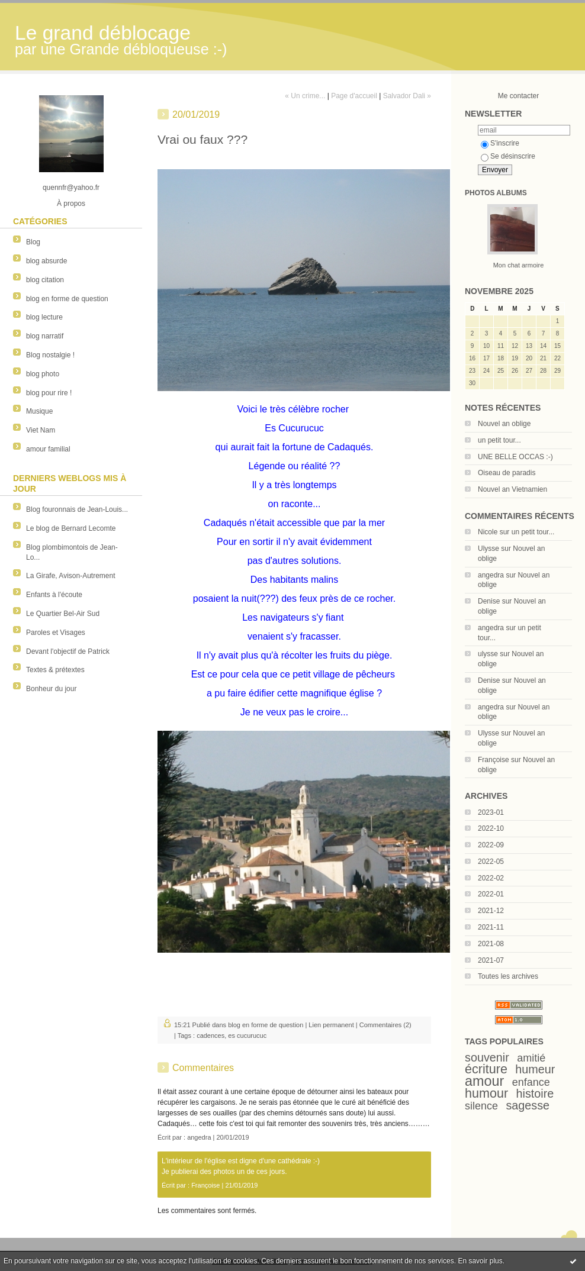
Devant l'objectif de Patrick (68, 651)
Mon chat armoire (518, 265)
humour (486, 1093)
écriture (486, 1069)
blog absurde (46, 261)
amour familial (48, 449)
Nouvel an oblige (504, 424)
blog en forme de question (67, 299)
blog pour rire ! (49, 393)
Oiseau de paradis (506, 473)
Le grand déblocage (103, 33)
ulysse (488, 654)
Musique (39, 411)
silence (481, 1106)
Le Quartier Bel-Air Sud (62, 613)
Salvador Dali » (407, 96)
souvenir (487, 1057)
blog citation (45, 280)
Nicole (487, 532)
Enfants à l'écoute (54, 595)
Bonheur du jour (51, 689)
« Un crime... (305, 96)
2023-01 (491, 812)
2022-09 (491, 845)
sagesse (527, 1105)
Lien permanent (330, 1024)
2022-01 (491, 894)
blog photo (42, 374)
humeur (535, 1069)
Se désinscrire (508, 156)
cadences (210, 1035)
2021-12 (491, 911)
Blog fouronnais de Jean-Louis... (77, 509)
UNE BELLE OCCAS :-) (515, 457)
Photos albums (496, 193)
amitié (531, 1058)
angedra (491, 575)
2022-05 (491, 861)
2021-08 (491, 944)
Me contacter (518, 96)
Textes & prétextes (55, 670)
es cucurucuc (247, 1035)
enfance (531, 1082)
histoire (535, 1093)
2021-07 (491, 960)
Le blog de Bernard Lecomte (70, 528)
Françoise (493, 760)
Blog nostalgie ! (50, 355)
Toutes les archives (508, 976)
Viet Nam (40, 430)
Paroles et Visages (55, 632)
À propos (71, 203)
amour (484, 1081)
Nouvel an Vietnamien (512, 489)
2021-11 (491, 927)
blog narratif (44, 336)
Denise (489, 601)
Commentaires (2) (385, 1024)
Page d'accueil (354, 96)
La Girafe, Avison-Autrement (70, 576)
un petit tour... (499, 440)
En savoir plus (480, 1261)
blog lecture (44, 317)
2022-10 (491, 828)
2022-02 (491, 878)
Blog (33, 242)
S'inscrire (500, 143)
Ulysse (488, 548)
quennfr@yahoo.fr (71, 187)
